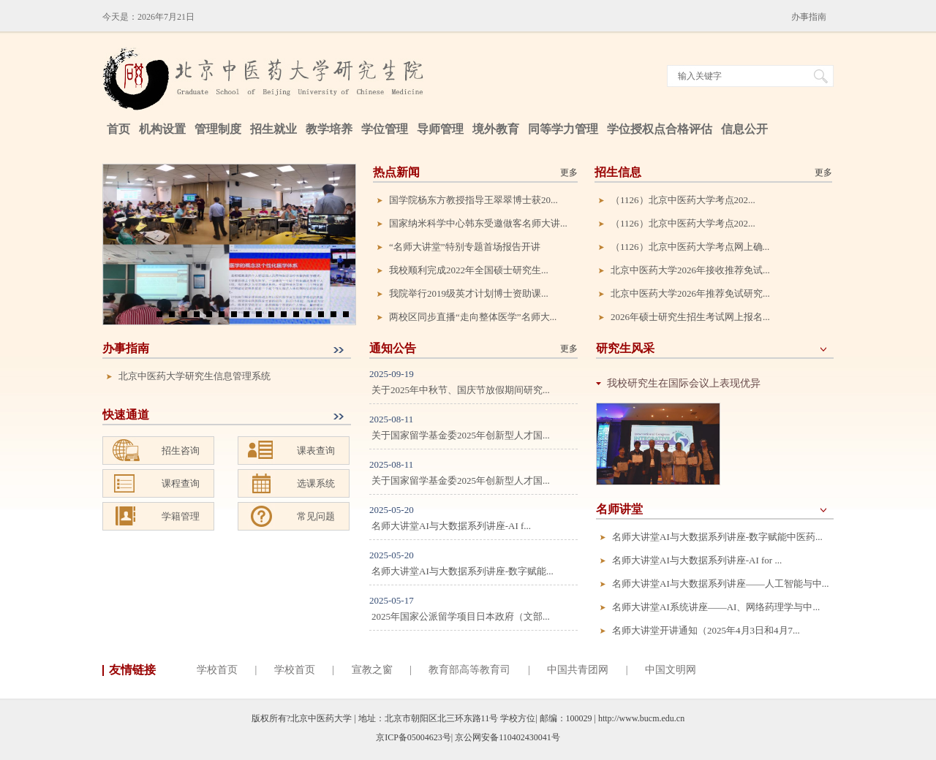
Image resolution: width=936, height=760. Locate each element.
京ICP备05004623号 (413, 737)
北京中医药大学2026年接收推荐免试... (690, 270)
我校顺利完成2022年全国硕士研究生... (468, 270)
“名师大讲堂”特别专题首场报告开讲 (464, 246)
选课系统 (316, 483)
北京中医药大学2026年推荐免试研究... (690, 293)
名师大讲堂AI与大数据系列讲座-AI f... (451, 525)
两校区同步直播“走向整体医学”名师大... (472, 316)
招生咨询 (181, 450)
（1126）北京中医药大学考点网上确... (690, 246)
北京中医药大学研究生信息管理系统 (194, 375)
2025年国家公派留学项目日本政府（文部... (460, 616)
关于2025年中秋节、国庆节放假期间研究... (460, 389)
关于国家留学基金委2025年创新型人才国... (460, 435)
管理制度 (218, 129)
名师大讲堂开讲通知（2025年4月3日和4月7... (706, 630)
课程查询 (181, 483)
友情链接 (132, 670)
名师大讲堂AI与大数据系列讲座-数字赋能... (462, 571)
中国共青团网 (577, 669)
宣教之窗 (372, 669)
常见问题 (316, 516)
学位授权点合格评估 (659, 129)
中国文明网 (670, 669)
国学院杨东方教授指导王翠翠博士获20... (473, 199)
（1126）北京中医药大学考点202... (683, 199)
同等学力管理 (563, 129)
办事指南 (808, 17)
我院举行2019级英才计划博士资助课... (468, 293)
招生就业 (273, 129)
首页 (118, 129)
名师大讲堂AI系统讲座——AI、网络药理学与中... (716, 606)
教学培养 (329, 129)
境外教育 (495, 129)
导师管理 (440, 129)
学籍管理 (181, 516)
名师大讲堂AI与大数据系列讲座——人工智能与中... (720, 583)
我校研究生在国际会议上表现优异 (683, 383)
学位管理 (384, 129)
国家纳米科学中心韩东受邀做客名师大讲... (478, 223)
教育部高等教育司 (469, 669)
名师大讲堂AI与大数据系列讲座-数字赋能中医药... (717, 536)
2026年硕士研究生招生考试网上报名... (690, 316)
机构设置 (162, 129)
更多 (569, 172)
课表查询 (316, 450)
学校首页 (217, 669)
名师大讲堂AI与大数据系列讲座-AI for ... (697, 560)
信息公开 (744, 129)
